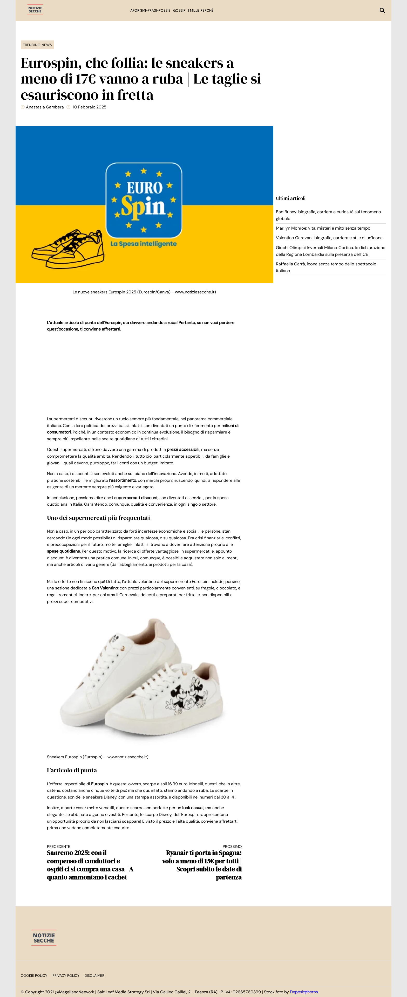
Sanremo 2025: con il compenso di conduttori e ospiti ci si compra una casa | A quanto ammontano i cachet (91, 862)
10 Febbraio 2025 (89, 107)
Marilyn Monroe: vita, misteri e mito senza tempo (323, 228)
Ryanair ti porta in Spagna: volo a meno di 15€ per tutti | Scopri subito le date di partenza (198, 862)
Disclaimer (94, 975)
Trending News (37, 45)
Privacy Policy (65, 975)
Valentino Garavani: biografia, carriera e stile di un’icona (329, 237)
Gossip (179, 10)
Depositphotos (304, 992)
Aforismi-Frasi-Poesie (150, 10)
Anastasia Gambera (45, 107)
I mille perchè (201, 10)
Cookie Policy (34, 975)
